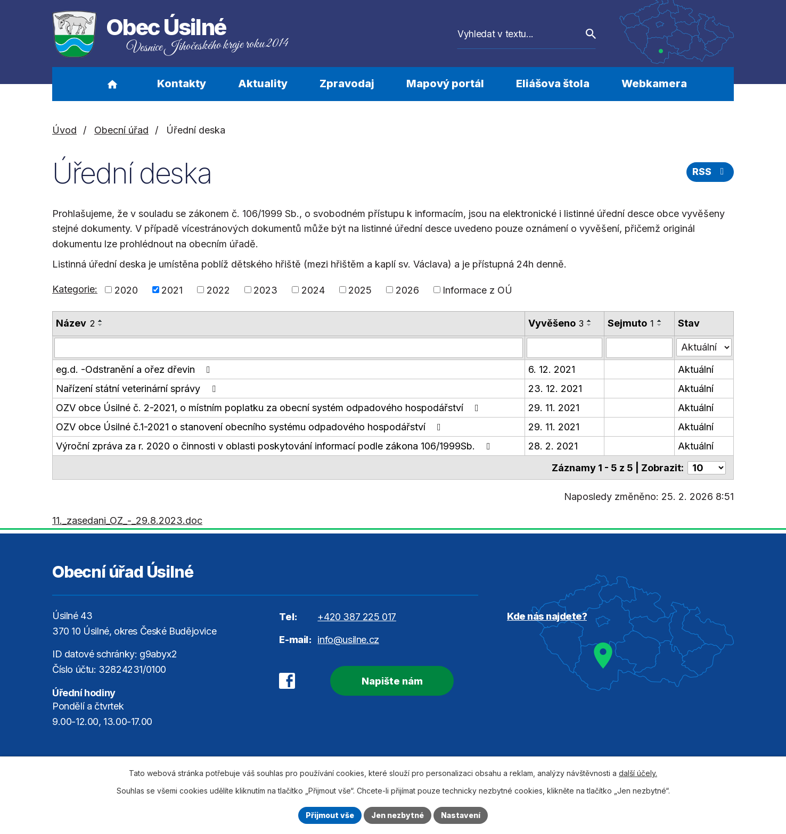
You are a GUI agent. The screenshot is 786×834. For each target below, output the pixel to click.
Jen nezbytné (397, 815)
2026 (407, 289)
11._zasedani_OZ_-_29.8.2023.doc (127, 520)
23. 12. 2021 (555, 388)
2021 (172, 289)
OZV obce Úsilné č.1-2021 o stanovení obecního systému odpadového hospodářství (250, 426)
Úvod (112, 84)
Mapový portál (445, 83)
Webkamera (654, 83)
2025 (360, 289)
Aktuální (696, 369)
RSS (710, 172)
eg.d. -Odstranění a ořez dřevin (135, 369)
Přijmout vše (330, 815)
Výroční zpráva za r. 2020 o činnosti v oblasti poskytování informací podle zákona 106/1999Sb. (275, 446)
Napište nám (391, 680)
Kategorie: (74, 289)
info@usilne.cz (348, 639)
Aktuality (263, 83)
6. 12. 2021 (551, 369)
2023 (265, 289)
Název (75, 323)
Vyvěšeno (556, 323)
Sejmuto (631, 323)
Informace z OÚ (477, 289)
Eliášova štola (553, 83)
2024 (313, 289)
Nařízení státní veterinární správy (138, 388)
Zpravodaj (347, 83)
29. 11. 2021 (553, 407)
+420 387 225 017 (356, 616)
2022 (218, 289)
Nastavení (460, 815)
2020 (126, 289)
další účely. (638, 773)
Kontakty (181, 83)
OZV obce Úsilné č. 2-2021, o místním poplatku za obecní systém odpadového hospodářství (269, 407)
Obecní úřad (121, 130)
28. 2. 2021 (553, 446)
